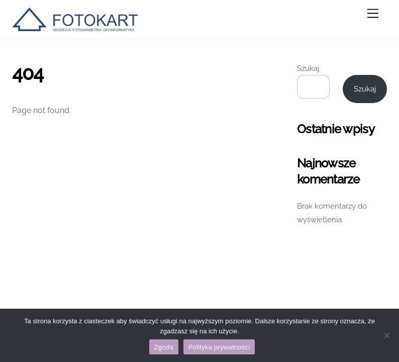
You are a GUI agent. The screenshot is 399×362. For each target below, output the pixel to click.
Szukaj (308, 68)
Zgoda (163, 347)
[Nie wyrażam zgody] (386, 335)
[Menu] (373, 14)
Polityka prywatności (219, 347)
